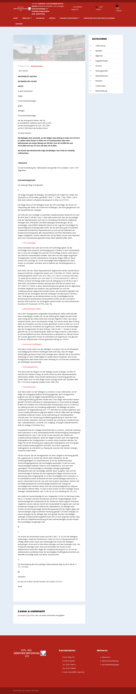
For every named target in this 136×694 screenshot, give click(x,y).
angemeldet (30, 615)
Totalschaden (100, 86)
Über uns (26, 18)
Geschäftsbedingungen (110, 664)
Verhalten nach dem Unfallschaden (99, 18)
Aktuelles (40, 18)
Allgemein (99, 56)
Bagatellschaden (101, 61)
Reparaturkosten (37, 66)
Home (15, 18)
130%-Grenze (100, 46)
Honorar (98, 66)
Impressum (106, 657)
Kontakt (19, 24)
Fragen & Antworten (69, 18)
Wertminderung (101, 91)
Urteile (52, 18)
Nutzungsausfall (101, 71)
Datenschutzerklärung (110, 661)
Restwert (98, 81)
